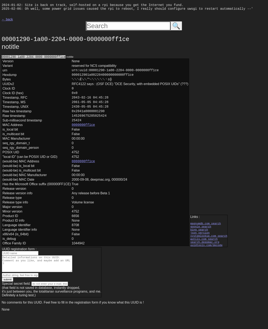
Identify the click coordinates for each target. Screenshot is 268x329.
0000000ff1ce (83, 136)
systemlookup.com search (208, 247)
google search (200, 235)
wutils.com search (204, 250)
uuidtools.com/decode (206, 258)
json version (200, 243)
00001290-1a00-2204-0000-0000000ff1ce (34, 59)
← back (7, 21)
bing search (199, 239)
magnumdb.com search (205, 232)
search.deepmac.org (204, 254)
